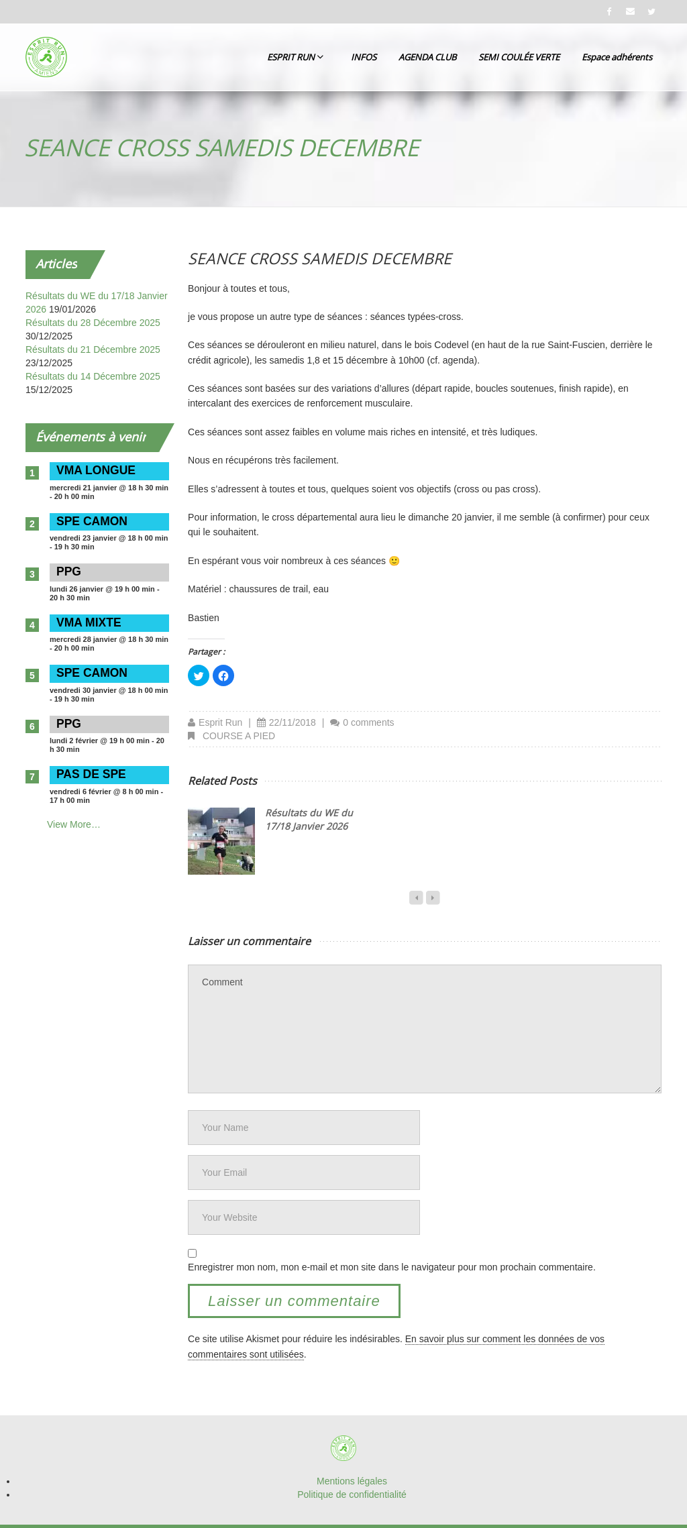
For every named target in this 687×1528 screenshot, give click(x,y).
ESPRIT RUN (295, 57)
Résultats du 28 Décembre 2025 (92, 322)
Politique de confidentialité (352, 1494)
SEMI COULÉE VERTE (519, 57)
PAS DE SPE (91, 774)
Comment (425, 1029)
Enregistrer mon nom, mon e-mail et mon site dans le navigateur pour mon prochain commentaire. (392, 1267)
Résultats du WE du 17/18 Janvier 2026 (309, 819)
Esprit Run (220, 722)
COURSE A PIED (239, 735)
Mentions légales (352, 1481)
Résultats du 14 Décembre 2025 (92, 376)
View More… (74, 824)
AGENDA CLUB (427, 57)
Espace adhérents (617, 57)
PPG (68, 571)
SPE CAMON (91, 521)
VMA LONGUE (96, 470)
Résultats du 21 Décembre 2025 (92, 349)
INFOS (363, 57)
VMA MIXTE (88, 622)
